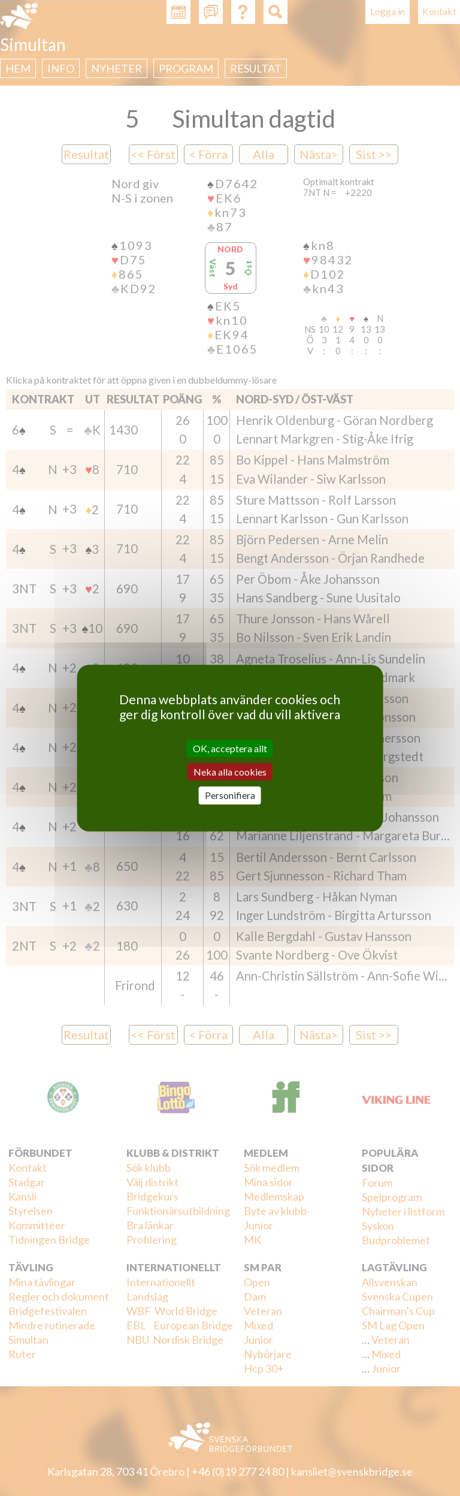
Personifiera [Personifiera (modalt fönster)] (230, 795)
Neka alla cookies (230, 771)
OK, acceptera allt (230, 748)
